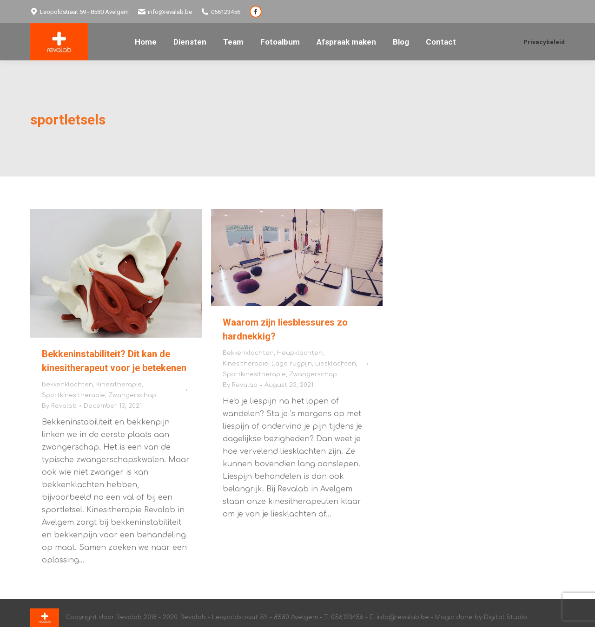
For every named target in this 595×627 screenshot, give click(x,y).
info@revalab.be (165, 11)
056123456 (220, 11)
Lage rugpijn (291, 363)
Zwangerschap (132, 395)
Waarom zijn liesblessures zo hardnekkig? (285, 329)
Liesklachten (335, 363)
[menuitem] (146, 42)
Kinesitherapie (119, 384)
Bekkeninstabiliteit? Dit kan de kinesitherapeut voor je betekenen (114, 360)
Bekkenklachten (67, 384)
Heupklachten (300, 353)
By (59, 406)
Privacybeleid (544, 42)
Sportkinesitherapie (73, 395)
